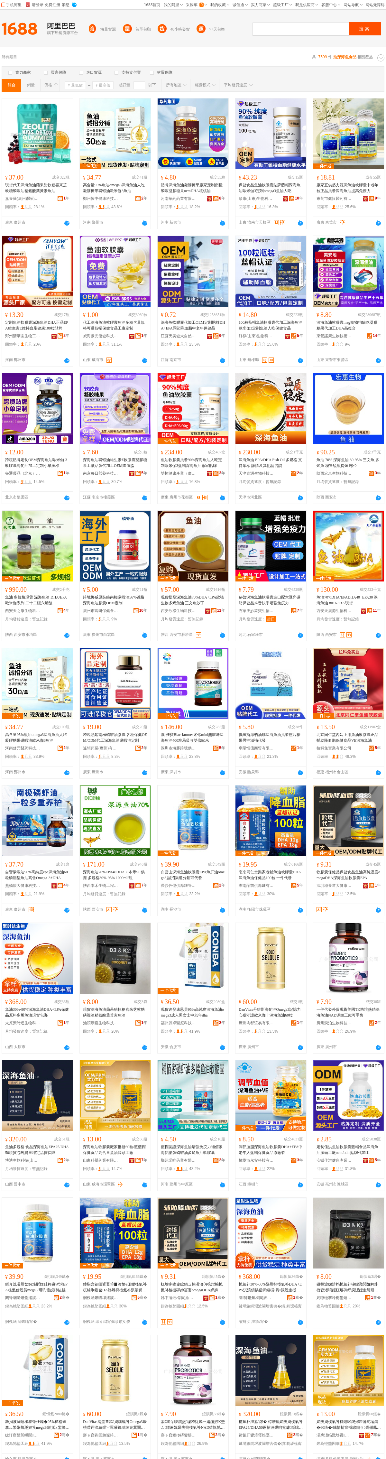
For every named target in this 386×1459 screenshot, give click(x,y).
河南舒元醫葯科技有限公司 (23, 748)
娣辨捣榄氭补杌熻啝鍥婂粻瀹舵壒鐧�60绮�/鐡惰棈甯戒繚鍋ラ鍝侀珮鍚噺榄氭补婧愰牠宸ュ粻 (349, 1424)
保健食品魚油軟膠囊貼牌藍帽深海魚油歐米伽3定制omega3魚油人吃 (269, 188)
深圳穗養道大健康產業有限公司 (334, 885)
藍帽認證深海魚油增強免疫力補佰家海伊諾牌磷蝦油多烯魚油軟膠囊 (192, 1150)
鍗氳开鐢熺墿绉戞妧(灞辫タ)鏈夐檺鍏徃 (256, 1435)
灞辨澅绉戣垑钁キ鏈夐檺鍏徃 (334, 1435)
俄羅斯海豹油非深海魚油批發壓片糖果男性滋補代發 (269, 737)
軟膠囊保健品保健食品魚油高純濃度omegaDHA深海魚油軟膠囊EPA (348, 875)
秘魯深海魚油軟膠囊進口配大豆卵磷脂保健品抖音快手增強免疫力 (269, 600)
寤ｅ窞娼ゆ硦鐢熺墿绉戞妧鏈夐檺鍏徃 (178, 1435)
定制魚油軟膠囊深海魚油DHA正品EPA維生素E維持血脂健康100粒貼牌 (36, 325)
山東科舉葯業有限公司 (100, 1160)
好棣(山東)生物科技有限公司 (256, 336)
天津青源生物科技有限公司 (256, 473)
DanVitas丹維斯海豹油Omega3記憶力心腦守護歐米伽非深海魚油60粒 (270, 1012)
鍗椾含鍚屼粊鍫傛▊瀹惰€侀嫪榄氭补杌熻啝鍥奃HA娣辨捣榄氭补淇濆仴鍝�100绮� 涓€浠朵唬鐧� (115, 1287)
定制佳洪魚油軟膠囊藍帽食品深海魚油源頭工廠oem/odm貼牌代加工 (347, 1150)
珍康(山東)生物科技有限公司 (256, 198)
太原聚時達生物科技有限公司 (23, 1023)
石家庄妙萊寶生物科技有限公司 (256, 611)
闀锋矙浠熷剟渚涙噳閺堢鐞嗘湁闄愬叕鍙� (23, 1298)
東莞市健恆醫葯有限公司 (334, 198)
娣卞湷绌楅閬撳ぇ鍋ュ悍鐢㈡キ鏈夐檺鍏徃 (178, 1298)
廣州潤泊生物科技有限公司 (334, 1023)
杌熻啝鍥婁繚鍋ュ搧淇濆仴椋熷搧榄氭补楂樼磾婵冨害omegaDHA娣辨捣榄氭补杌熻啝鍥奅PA (192, 1287)
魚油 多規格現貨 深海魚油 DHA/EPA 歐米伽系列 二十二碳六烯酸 (36, 600)
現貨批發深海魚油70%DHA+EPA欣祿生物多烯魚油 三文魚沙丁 (192, 600)
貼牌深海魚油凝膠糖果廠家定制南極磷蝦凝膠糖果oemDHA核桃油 (192, 188)
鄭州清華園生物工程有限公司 (23, 336)
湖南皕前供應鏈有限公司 (256, 885)
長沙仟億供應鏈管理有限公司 (178, 885)
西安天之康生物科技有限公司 (23, 611)
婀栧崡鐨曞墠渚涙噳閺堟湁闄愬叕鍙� (100, 1298)
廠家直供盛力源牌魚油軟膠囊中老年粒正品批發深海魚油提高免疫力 (347, 188)
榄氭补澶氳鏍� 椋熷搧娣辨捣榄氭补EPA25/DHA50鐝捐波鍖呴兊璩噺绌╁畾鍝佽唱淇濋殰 (271, 1424)
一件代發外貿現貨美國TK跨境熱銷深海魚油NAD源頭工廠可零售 (348, 1012)
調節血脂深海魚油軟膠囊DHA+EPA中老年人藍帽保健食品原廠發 (270, 1150)
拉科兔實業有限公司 (334, 748)
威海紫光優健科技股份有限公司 (100, 336)
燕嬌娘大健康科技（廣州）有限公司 (23, 885)
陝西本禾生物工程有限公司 (100, 885)
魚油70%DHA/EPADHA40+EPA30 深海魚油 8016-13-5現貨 (347, 600)
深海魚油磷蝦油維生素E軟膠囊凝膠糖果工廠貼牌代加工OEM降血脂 (115, 463)
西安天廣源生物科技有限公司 (334, 611)
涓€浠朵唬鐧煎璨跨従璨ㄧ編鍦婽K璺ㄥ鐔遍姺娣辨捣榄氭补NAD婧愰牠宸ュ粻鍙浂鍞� (193, 1424)
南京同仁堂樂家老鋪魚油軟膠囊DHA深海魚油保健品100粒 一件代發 (270, 875)
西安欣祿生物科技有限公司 (178, 611)
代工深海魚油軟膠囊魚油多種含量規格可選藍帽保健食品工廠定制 (114, 325)
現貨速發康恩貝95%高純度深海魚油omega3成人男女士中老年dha (192, 1012)
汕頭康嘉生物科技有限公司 (100, 1023)
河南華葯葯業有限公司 (178, 198)
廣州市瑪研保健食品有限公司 (100, 611)
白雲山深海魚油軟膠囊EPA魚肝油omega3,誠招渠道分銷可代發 (193, 875)
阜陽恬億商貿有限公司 (256, 748)
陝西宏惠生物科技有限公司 (334, 473)
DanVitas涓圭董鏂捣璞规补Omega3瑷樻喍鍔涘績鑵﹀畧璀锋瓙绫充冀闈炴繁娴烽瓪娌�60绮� (115, 1424)
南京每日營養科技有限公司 (100, 473)
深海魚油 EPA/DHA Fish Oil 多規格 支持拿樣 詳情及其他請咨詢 (270, 463)
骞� (64, 1297)
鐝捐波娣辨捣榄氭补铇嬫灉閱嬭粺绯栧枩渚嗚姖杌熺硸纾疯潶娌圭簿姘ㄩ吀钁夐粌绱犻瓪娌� (347, 1287)
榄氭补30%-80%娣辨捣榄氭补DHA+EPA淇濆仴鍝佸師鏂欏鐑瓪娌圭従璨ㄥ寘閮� (270, 1287)
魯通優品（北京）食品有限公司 (23, 473)
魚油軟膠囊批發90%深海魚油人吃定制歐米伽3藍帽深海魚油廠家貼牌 (191, 463)
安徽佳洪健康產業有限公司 (334, 1160)
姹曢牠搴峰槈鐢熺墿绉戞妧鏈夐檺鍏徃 (334, 1298)
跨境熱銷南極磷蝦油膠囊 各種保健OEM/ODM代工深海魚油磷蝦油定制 (115, 737)
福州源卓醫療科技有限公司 (178, 1023)
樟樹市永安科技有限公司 (256, 1160)
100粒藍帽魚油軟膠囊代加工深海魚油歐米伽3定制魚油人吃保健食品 (270, 325)
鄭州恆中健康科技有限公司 (100, 198)
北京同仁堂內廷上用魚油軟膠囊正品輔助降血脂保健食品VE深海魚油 (347, 737)
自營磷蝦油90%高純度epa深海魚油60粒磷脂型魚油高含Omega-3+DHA (36, 875)
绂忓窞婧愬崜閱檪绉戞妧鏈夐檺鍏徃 (23, 1435)
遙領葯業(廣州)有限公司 (100, 748)
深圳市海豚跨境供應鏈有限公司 (178, 748)
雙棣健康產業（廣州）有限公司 (178, 473)
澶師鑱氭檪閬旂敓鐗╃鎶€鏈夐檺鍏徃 (256, 1298)
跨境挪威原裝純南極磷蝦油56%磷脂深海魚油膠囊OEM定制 (113, 600)
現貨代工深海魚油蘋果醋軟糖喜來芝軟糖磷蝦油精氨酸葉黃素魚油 (36, 188)
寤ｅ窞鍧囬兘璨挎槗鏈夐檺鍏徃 (100, 1435)
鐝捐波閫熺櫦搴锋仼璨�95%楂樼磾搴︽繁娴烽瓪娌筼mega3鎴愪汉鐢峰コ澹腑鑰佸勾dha (37, 1424)
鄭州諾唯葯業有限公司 (178, 1160)
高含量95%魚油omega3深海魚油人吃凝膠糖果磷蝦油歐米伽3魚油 (114, 188)
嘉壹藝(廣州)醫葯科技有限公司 (23, 198)
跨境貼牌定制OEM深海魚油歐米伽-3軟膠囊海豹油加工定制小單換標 (36, 463)
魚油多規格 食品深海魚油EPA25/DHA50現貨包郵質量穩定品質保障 (37, 1150)
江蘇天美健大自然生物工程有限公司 (178, 336)
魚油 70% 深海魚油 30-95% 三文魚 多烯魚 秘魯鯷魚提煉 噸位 (348, 463)
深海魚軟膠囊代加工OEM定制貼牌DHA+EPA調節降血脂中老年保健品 (193, 325)
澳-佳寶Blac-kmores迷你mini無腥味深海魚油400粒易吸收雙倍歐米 (192, 737)
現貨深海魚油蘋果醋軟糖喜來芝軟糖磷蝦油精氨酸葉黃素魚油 (114, 1012)
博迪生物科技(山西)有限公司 (23, 1160)
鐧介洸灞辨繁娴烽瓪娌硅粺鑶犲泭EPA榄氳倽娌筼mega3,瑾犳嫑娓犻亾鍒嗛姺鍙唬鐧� (37, 1287)
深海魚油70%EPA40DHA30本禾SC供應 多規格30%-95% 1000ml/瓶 (114, 875)
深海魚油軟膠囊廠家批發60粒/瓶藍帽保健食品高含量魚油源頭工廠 (114, 1150)
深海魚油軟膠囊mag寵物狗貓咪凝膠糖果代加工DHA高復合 (347, 325)
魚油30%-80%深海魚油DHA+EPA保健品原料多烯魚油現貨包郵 (37, 1012)
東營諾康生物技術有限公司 (334, 336)
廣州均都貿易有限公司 (256, 1023)
